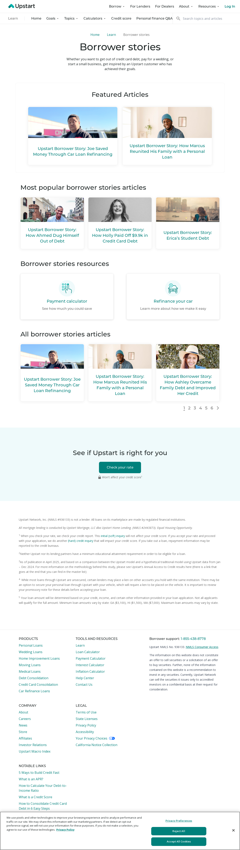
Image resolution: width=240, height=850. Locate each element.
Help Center (85, 678)
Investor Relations (33, 745)
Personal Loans (31, 645)
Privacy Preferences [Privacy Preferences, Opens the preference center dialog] (179, 820)
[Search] (206, 18)
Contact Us (84, 684)
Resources (209, 6)
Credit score (121, 18)
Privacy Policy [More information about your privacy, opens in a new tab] (65, 829)
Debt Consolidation (33, 678)
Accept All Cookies (179, 841)
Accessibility (85, 732)
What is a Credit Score (35, 797)
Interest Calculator (90, 665)
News (23, 725)
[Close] (233, 830)
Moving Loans (30, 665)
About (186, 6)
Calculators (94, 18)
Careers (25, 719)
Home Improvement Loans (39, 658)
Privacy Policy (86, 725)
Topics (71, 18)
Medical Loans (30, 671)
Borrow (117, 6)
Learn (13, 18)
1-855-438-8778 (193, 639)
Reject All (178, 831)
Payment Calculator (91, 658)
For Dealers (164, 6)
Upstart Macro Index (34, 751)
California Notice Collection (96, 745)
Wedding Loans (30, 652)
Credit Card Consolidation (38, 684)
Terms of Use (86, 712)
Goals (52, 18)
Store (23, 732)
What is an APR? (31, 779)
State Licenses (87, 719)
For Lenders (140, 6)
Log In (230, 6)
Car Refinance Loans (34, 691)
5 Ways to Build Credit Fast (39, 772)
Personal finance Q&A (154, 18)
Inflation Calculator (90, 671)
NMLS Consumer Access (202, 647)
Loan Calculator (88, 652)
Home (36, 18)
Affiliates (25, 738)
